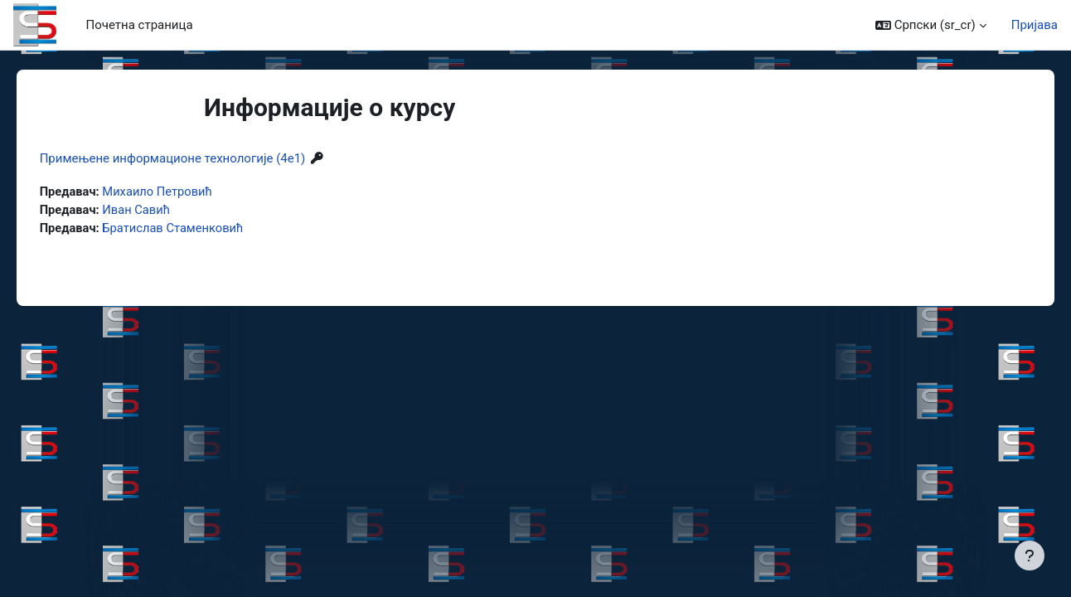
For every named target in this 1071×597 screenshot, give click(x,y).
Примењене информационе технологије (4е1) (196, 158)
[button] (931, 25)
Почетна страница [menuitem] (139, 24)
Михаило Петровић (183, 191)
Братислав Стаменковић (199, 228)
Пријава (1034, 24)
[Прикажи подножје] (1029, 555)
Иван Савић (161, 210)
